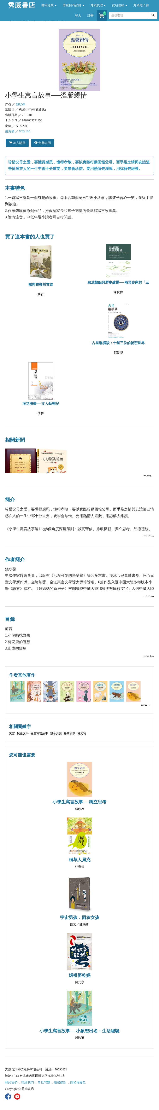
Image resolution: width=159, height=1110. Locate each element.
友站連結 (119, 5)
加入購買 (17, 143)
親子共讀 (56, 733)
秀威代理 (98, 5)
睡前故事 (69, 733)
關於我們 (11, 1082)
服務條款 (60, 1082)
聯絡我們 (27, 1082)
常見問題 (44, 1082)
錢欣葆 (20, 104)
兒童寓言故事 (39, 733)
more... (149, 476)
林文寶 (81, 733)
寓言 (12, 733)
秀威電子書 (141, 5)
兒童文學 (23, 733)
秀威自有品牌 (73, 5)
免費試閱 (42, 143)
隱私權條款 (78, 1082)
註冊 (90, 15)
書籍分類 (49, 5)
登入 (78, 15)
